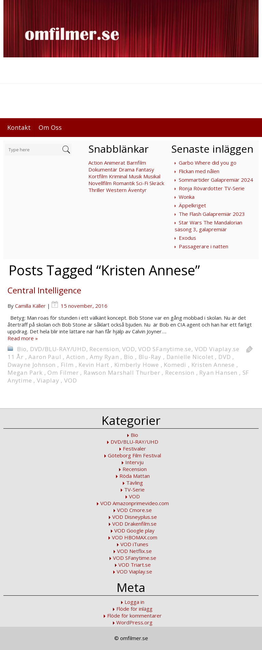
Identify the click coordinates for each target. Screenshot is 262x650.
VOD (128, 349)
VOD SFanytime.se (164, 349)
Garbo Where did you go (207, 162)
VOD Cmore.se (134, 510)
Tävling (134, 482)
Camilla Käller (30, 305)
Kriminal (118, 176)
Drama (126, 169)
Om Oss (50, 127)
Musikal (151, 176)
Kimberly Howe (136, 365)
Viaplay (48, 380)
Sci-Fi (142, 183)
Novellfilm (100, 183)
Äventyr (137, 189)
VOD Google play (134, 530)
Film (67, 365)
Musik (135, 176)
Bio (22, 349)
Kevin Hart (93, 365)
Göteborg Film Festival (134, 455)
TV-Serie (134, 489)
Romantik (124, 183)
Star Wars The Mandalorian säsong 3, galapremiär (208, 226)
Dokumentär (102, 169)
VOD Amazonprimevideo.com (134, 503)
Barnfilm (136, 162)
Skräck (156, 183)
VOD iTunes (134, 544)
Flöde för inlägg (134, 608)
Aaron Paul (44, 357)
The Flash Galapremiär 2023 (212, 213)
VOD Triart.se (134, 564)
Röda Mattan (134, 475)
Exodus (187, 237)
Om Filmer (62, 372)
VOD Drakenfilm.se (134, 523)
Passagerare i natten (203, 246)
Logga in (134, 601)
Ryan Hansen (218, 372)
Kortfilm (97, 176)
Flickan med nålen (199, 171)
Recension (104, 349)
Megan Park (25, 372)
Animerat (114, 162)
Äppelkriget (192, 205)
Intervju (134, 462)
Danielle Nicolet (190, 357)
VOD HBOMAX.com (134, 537)
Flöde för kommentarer (134, 615)
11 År (16, 357)
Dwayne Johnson (32, 365)
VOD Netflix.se (134, 551)
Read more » (23, 338)
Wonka (186, 196)
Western (116, 189)
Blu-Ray (150, 357)
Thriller (96, 189)
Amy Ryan (104, 357)
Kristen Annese (213, 365)
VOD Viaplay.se (217, 349)
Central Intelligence (44, 290)
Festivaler (134, 448)
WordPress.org (134, 622)
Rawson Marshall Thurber (122, 372)
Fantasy (145, 169)
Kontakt (19, 127)
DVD (224, 357)
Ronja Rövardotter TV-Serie (212, 188)
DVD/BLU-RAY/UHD (58, 349)
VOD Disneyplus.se (134, 516)
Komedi (175, 365)
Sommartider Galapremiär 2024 (216, 179)
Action (95, 162)
